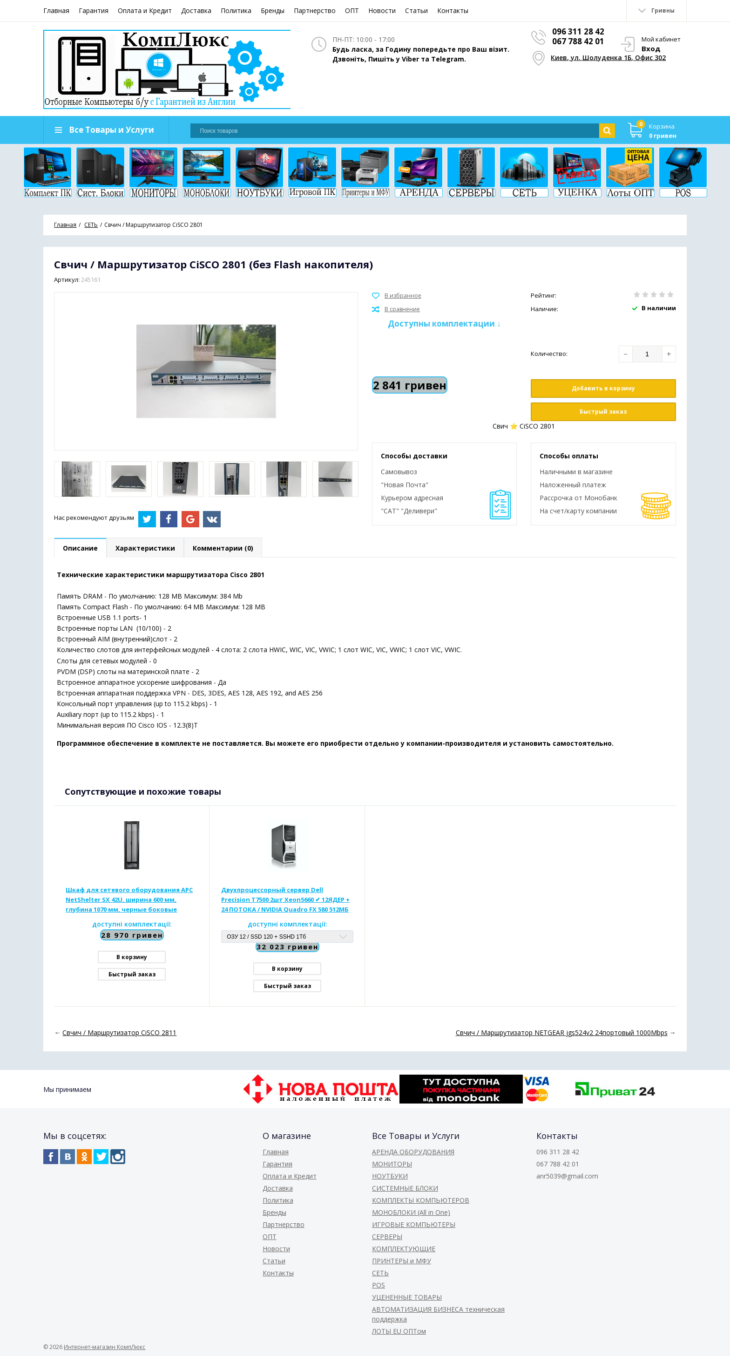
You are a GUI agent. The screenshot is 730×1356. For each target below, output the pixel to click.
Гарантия (93, 10)
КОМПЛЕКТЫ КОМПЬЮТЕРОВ (420, 1200)
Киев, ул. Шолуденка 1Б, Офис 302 (608, 57)
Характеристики (145, 548)
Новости (382, 10)
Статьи (416, 10)
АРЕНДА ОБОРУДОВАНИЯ (413, 1151)
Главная (56, 10)
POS (378, 1285)
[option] (77, 479)
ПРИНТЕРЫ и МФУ (401, 1260)
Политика (236, 10)
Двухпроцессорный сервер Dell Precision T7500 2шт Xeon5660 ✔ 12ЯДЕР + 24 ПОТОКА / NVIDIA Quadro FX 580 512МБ (285, 899)
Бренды (272, 10)
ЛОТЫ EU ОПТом (399, 1331)
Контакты (452, 10)
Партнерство (315, 10)
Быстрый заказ (603, 412)
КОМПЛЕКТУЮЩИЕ (403, 1248)
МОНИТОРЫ (392, 1163)
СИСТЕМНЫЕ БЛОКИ (405, 1188)
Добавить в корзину (603, 388)
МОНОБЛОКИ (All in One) (411, 1212)
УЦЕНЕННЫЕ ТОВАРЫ (407, 1297)
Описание (80, 548)
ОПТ (352, 10)
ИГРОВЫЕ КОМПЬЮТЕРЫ (413, 1224)
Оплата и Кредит (145, 10)
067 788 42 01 (578, 41)
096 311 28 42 (578, 31)
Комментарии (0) (223, 548)
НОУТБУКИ (390, 1176)
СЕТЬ (380, 1272)
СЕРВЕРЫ (387, 1236)
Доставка (196, 10)
